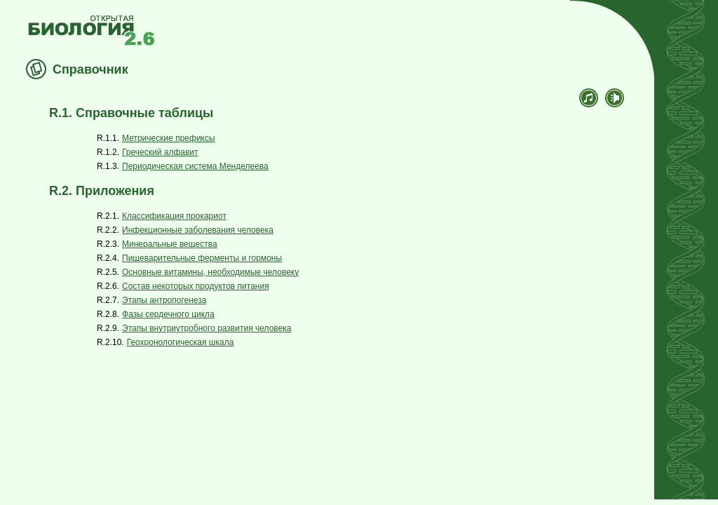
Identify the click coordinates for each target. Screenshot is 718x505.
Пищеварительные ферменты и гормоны (202, 258)
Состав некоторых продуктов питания (195, 286)
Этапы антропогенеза (164, 300)
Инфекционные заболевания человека (197, 230)
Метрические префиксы (168, 138)
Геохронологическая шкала (180, 342)
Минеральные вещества (169, 244)
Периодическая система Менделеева (195, 166)
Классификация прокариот (174, 216)
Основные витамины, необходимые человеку (210, 272)
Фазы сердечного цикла (168, 314)
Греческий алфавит (160, 152)
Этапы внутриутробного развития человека (206, 328)
